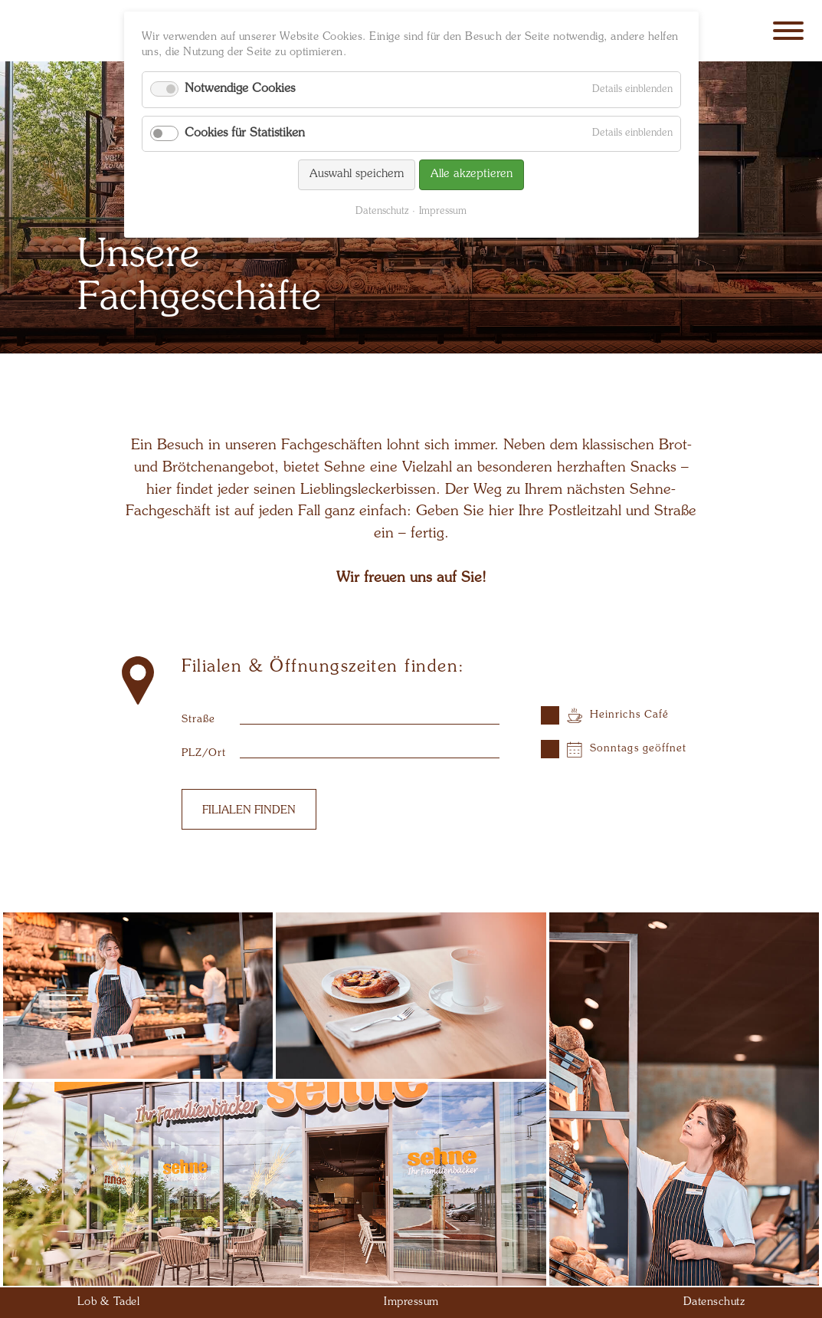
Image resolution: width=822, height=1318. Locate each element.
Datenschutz (381, 211)
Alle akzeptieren (472, 174)
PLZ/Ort (204, 753)
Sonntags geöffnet (638, 749)
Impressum (443, 211)
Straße (199, 720)
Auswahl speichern (356, 174)
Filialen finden (249, 810)
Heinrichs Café (629, 715)
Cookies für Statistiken (245, 133)
